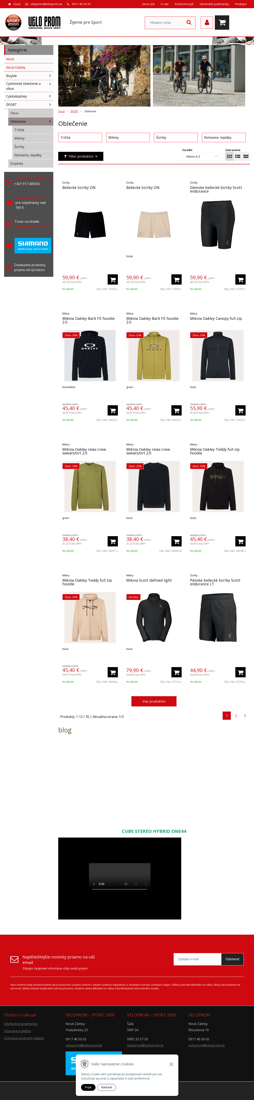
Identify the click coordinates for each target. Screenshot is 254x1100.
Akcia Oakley (15, 67)
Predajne (241, 4)
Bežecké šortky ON (79, 187)
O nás (165, 4)
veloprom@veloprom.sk (46, 4)
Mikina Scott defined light (149, 580)
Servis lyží (148, 4)
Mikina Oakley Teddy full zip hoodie (215, 451)
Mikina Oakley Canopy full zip (216, 318)
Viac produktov (154, 701)
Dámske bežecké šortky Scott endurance (216, 189)
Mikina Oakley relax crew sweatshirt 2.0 (84, 451)
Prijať (88, 1087)
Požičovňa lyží (184, 4)
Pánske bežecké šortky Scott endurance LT (215, 582)
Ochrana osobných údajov (24, 1038)
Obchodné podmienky (214, 4)
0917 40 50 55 (81, 4)
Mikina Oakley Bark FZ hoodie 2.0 (88, 320)
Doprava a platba (17, 1031)
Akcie (10, 59)
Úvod (16, 4)
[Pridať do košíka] (113, 279)
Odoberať (232, 959)
